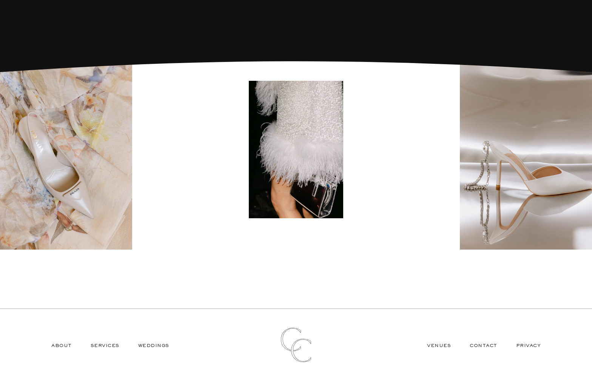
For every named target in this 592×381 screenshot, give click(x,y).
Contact (483, 346)
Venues (439, 346)
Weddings (153, 346)
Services (105, 346)
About (61, 346)
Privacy (528, 346)
